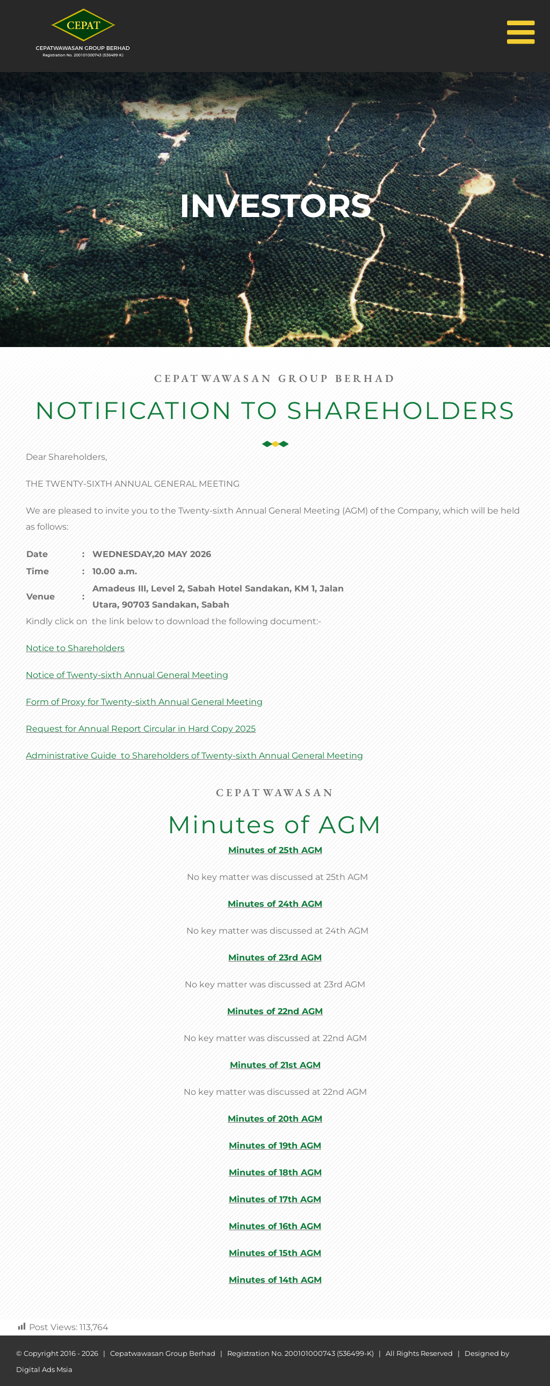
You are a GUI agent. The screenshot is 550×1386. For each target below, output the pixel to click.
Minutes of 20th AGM (275, 1119)
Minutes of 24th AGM (275, 904)
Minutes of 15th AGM (275, 1253)
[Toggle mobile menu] (520, 29)
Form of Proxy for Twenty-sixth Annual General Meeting (144, 702)
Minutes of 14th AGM (275, 1280)
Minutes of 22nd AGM (275, 1011)
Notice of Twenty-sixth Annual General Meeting (127, 675)
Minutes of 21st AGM (275, 1065)
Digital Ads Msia (44, 1369)
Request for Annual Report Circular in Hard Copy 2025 (141, 729)
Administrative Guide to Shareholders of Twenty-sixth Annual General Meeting (194, 755)
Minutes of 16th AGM (275, 1226)
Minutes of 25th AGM (275, 850)
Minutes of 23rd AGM (275, 957)
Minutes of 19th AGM (275, 1145)
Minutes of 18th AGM (275, 1172)
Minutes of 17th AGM (275, 1199)
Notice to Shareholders (75, 648)
